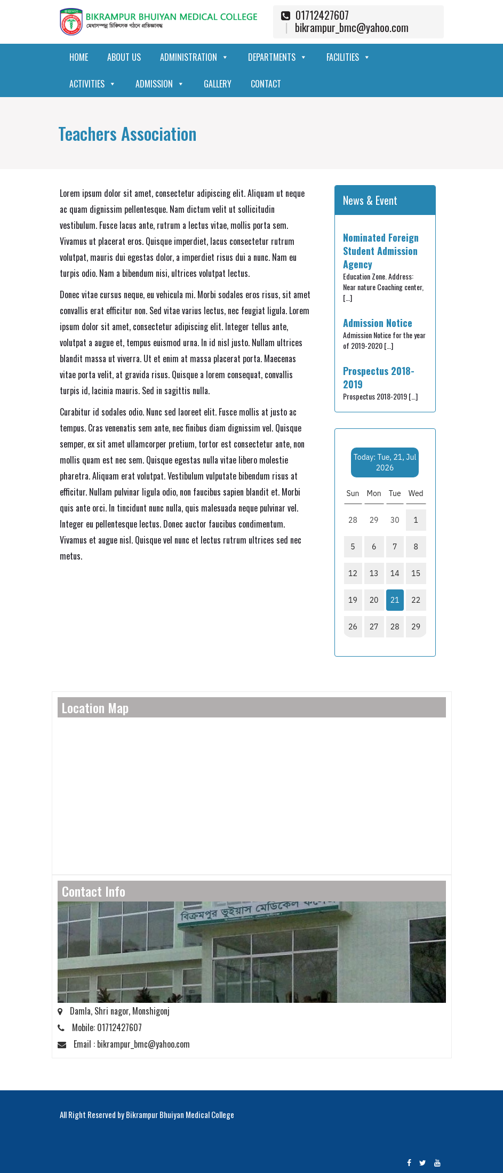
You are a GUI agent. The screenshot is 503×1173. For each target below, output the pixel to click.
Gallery (217, 83)
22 (415, 600)
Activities (92, 83)
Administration (194, 57)
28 (395, 627)
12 (352, 573)
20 (374, 600)
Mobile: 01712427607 (100, 1027)
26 (352, 627)
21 (395, 600)
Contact (266, 83)
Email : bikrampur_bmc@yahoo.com (124, 1044)
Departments (277, 57)
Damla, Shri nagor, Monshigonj (114, 1010)
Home (78, 57)
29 (415, 627)
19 (352, 600)
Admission (160, 83)
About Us (124, 57)
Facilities (348, 57)
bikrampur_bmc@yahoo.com (352, 27)
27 (374, 627)
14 (395, 573)
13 (374, 573)
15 (415, 573)
